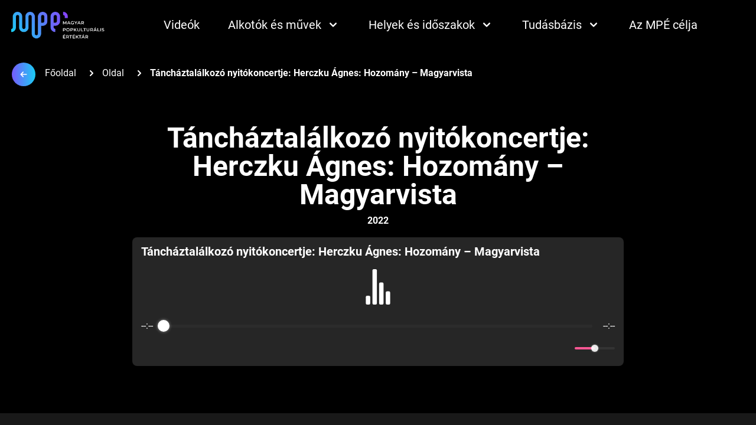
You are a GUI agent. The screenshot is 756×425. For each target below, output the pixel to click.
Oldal (113, 73)
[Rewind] (352, 348)
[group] (378, 301)
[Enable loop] (149, 348)
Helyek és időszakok (431, 25)
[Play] (378, 348)
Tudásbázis (561, 25)
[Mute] (563, 348)
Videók (182, 25)
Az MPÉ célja (663, 25)
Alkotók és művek (284, 25)
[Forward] (403, 348)
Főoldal (60, 73)
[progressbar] (378, 326)
